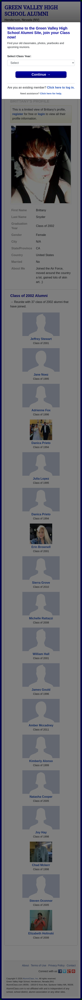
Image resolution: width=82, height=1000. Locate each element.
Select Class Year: (19, 56)
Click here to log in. (61, 87)
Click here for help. (51, 93)
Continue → (41, 74)
